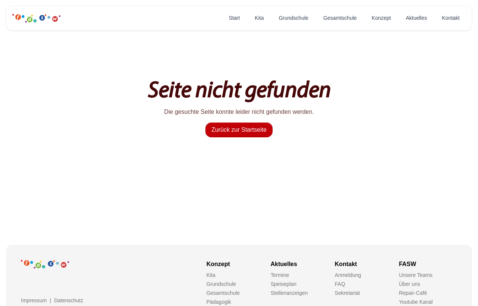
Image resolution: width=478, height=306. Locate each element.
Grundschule (293, 18)
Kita (259, 18)
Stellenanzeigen (289, 293)
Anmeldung (348, 275)
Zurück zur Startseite (239, 130)
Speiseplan (283, 284)
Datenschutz (68, 300)
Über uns (409, 284)
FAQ (340, 284)
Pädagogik (219, 302)
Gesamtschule (340, 18)
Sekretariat (347, 293)
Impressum (34, 300)
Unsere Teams (415, 275)
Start (234, 18)
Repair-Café (413, 293)
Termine (279, 275)
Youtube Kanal (416, 302)
